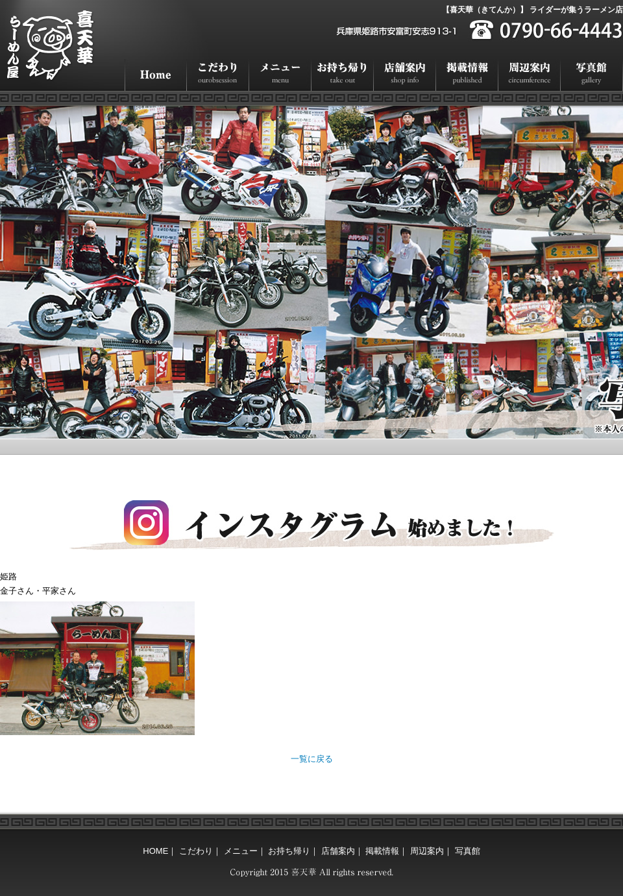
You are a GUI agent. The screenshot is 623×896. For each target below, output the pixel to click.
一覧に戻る (312, 759)
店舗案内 (405, 75)
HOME (156, 75)
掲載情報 (467, 75)
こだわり (218, 75)
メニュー (280, 75)
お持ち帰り (343, 75)
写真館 (592, 75)
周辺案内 (529, 75)
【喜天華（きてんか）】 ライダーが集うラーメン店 (532, 9)
